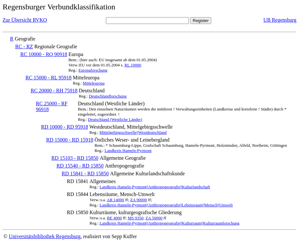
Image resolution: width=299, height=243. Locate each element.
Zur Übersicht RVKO (25, 20)
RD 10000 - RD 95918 (64, 127)
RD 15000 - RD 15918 (69, 140)
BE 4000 (114, 217)
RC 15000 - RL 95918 (49, 77)
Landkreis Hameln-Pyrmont (128, 150)
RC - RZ (24, 46)
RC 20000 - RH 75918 (54, 90)
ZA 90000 (138, 199)
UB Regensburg (279, 20)
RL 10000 (132, 65)
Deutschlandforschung (108, 96)
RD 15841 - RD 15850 (85, 173)
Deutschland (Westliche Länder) (115, 119)
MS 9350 (135, 217)
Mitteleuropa (94, 83)
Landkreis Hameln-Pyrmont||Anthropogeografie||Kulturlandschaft (154, 186)
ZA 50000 (154, 217)
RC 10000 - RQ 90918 (43, 54)
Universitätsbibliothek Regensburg (44, 236)
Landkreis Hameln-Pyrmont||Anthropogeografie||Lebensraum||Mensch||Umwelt (166, 204)
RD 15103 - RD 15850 (74, 158)
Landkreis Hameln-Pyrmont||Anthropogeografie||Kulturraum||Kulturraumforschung (169, 223)
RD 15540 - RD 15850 (80, 165)
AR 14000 (115, 199)
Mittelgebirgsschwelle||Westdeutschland (133, 132)
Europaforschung (93, 70)
